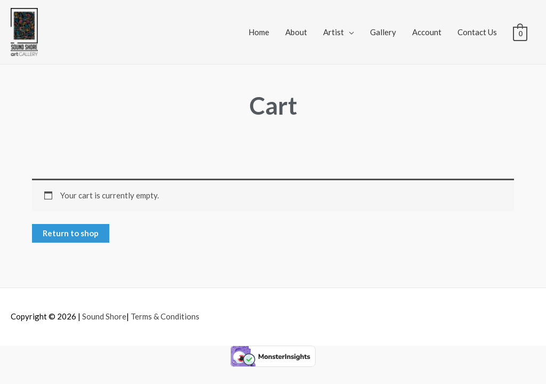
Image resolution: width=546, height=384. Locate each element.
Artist (333, 32)
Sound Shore (104, 316)
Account (426, 32)
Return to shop (71, 233)
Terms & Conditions (165, 316)
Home (258, 32)
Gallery (383, 32)
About (296, 32)
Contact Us (477, 32)
